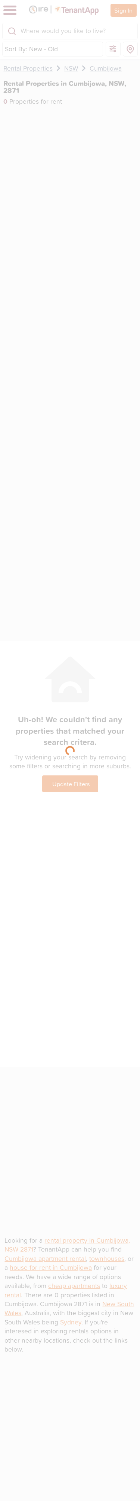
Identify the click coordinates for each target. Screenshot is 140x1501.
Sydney (70, 1322)
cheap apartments (74, 1285)
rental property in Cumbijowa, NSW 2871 (67, 1245)
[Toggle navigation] (9, 10)
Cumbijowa (106, 68)
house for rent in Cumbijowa (51, 1267)
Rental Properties (28, 68)
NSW (71, 68)
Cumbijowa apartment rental (45, 1258)
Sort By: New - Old (31, 49)
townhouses (106, 1258)
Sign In (123, 10)
